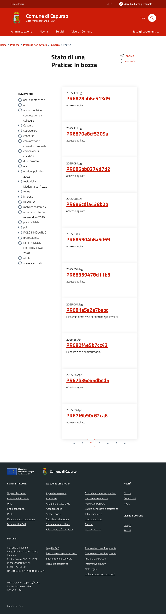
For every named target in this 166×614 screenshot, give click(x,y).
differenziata (31, 161)
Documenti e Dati (16, 524)
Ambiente (51, 498)
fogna (26, 191)
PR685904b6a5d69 (88, 239)
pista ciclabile (31, 222)
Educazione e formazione (59, 529)
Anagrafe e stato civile (58, 503)
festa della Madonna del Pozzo (35, 181)
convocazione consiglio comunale (34, 141)
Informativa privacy (95, 564)
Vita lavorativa (93, 529)
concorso (28, 136)
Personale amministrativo (21, 519)
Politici (10, 514)
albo (25, 105)
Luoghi (127, 525)
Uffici (9, 503)
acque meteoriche (34, 100)
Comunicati (130, 498)
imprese (28, 196)
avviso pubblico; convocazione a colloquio (32, 110)
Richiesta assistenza (57, 564)
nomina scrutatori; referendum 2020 (34, 212)
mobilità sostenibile (35, 207)
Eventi (127, 530)
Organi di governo (16, 493)
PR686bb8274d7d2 (88, 169)
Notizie (127, 493)
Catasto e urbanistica (57, 519)
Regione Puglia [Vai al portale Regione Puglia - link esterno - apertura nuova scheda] (17, 3)
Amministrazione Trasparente (100, 548)
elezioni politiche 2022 (33, 171)
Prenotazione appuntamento (61, 553)
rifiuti (26, 258)
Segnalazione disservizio (59, 558)
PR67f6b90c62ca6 (87, 415)
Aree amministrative (18, 498)
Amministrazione (21, 31)
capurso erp (30, 130)
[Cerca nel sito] (152, 18)
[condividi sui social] (127, 55)
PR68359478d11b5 (88, 275)
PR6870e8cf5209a (87, 133)
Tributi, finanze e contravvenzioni (93, 516)
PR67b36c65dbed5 (87, 380)
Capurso (28, 125)
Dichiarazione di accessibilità (100, 574)
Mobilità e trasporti (95, 503)
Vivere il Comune (81, 31)
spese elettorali (32, 263)
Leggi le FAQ (52, 548)
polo (25, 227)
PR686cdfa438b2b (87, 204)
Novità (44, 31)
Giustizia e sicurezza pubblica (100, 493)
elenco (27, 166)
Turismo (89, 524)
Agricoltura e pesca (56, 493)
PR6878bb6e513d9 (88, 98)
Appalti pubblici (54, 509)
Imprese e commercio (96, 498)
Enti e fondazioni (16, 509)
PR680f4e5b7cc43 (87, 345)
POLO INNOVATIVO (34, 232)
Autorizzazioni (53, 514)
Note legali (91, 569)
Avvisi (127, 503)
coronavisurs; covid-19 (31, 151)
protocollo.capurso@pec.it (26, 582)
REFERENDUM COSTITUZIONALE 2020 (34, 243)
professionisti (31, 237)
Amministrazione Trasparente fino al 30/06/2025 (100, 555)
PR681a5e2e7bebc (87, 310)
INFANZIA (29, 202)
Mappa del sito (15, 606)
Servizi (60, 31)
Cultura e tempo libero (58, 524)
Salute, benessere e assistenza (101, 509)
